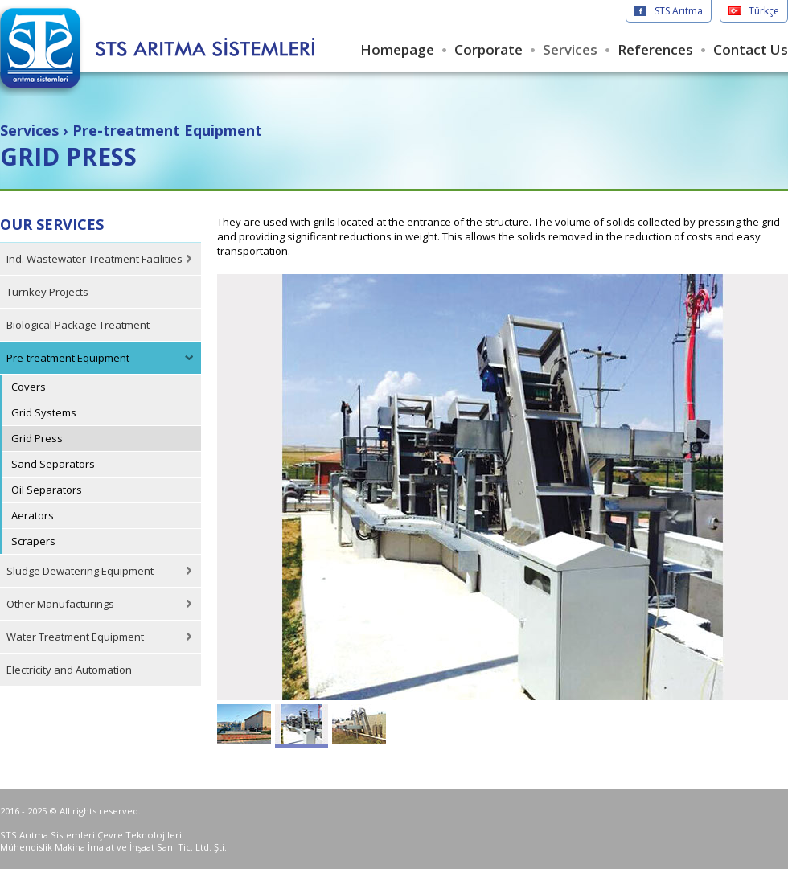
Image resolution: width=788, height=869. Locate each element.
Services (570, 49)
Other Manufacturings (60, 603)
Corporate (488, 49)
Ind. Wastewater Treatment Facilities (94, 259)
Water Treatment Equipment (75, 636)
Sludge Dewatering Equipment (80, 571)
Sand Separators (53, 464)
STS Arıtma (679, 11)
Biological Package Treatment (78, 325)
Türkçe (764, 11)
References (655, 49)
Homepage (397, 49)
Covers (28, 386)
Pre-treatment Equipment (67, 357)
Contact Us (750, 49)
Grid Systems (43, 412)
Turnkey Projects (47, 292)
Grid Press (37, 438)
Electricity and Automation (69, 669)
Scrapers (33, 541)
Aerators (32, 515)
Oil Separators (46, 489)
